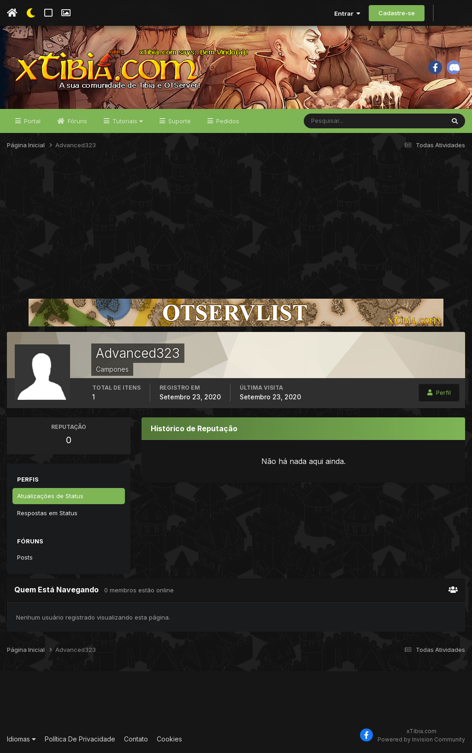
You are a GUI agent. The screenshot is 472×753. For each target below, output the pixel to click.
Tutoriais (127, 121)
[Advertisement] (236, 228)
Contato (136, 739)
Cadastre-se (396, 13)
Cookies (169, 739)
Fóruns (76, 121)
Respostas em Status (47, 513)
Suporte (178, 121)
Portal (31, 121)
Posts (25, 557)
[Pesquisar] (334, 121)
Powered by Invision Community (421, 739)
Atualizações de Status (50, 496)
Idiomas (21, 739)
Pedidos (226, 121)
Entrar (347, 13)
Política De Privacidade (80, 739)
